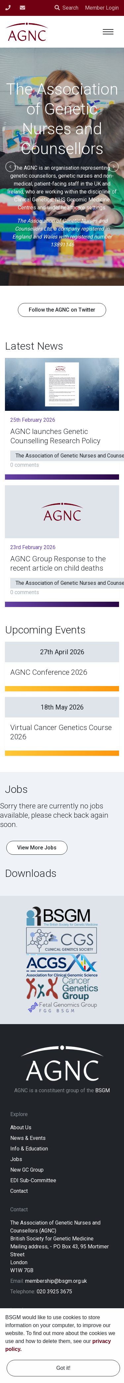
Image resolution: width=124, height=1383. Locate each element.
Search (66, 8)
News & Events (28, 1138)
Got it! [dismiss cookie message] (63, 1368)
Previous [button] (10, 166)
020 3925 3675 (54, 1291)
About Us (20, 1127)
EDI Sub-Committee (33, 1180)
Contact (19, 1191)
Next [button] (113, 166)
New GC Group (27, 1170)
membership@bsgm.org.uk (56, 1281)
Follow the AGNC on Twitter (62, 310)
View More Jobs (37, 847)
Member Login (102, 8)
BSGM (102, 1090)
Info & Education (29, 1148)
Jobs (16, 1159)
